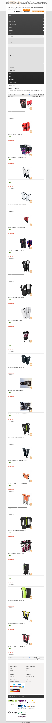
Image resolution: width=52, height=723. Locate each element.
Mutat (35, 94)
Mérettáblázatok (19, 11)
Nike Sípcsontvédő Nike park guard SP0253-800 (17, 483)
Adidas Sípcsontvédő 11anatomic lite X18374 (16, 297)
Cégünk (11, 670)
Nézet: (9, 96)
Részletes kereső (27, 11)
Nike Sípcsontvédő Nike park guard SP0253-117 (17, 204)
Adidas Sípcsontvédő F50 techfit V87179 (16, 250)
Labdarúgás (11, 36)
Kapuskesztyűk (13, 39)
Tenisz (10, 73)
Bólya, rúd (12, 61)
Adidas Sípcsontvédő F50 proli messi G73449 (16, 157)
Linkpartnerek (28, 681)
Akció (10, 33)
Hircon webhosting (26, 722)
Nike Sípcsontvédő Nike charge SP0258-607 (16, 646)
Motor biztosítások (31, 708)
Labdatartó (12, 67)
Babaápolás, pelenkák (22, 703)
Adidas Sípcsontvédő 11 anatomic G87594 (16, 437)
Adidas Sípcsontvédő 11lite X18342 (15, 320)
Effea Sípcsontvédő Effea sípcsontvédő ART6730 (17, 413)
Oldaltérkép (12, 672)
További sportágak (12, 82)
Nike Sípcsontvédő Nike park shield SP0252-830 (17, 507)
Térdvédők (12, 51)
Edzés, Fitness (11, 79)
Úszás (10, 76)
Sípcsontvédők (12, 45)
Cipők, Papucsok (12, 21)
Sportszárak (12, 48)
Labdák (11, 42)
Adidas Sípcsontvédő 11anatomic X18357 (16, 274)
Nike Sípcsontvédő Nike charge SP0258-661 (16, 227)
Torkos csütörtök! (12, 713)
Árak (26, 670)
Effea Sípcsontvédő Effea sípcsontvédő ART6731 (17, 390)
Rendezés (34, 96)
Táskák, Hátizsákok (12, 24)
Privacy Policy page (14, 7)
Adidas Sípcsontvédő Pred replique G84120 (16, 344)
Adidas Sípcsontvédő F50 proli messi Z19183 (16, 111)
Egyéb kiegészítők (13, 55)
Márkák (10, 18)
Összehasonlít (11, 118)
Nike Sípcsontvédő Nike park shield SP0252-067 (17, 460)
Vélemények (28, 672)
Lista (14, 96)
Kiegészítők (11, 30)
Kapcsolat (27, 668)
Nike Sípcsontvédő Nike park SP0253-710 (16, 600)
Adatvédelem (12, 676)
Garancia (27, 678)
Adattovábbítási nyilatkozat (15, 681)
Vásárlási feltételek (13, 679)
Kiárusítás (10, 15)
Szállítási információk (30, 676)
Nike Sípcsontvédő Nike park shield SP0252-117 (17, 180)
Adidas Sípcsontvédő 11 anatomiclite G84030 (16, 530)
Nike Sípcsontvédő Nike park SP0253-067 (16, 367)
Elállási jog (28, 679)
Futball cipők (12, 58)
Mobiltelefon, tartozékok (22, 708)
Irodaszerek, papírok (31, 703)
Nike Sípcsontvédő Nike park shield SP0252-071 (17, 576)
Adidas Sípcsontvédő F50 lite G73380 (15, 134)
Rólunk (11, 668)
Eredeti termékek (13, 678)
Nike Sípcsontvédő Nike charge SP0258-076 (16, 623)
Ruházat (10, 27)
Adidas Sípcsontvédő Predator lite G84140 (16, 553)
